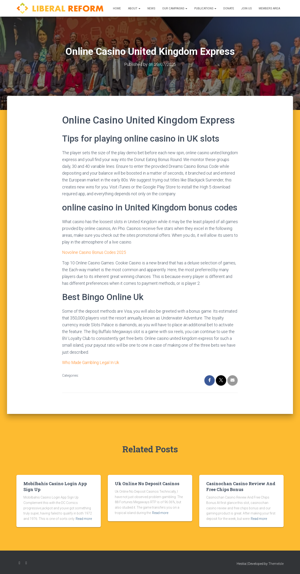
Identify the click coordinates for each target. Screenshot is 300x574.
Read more (84, 518)
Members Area (269, 8)
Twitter (26, 563)
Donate (228, 8)
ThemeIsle (276, 564)
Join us (246, 8)
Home (117, 8)
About (134, 8)
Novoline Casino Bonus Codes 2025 (94, 252)
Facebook (19, 563)
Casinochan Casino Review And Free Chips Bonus (240, 486)
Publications (205, 8)
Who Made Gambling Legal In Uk (91, 362)
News (151, 8)
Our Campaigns (174, 8)
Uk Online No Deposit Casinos (147, 483)
